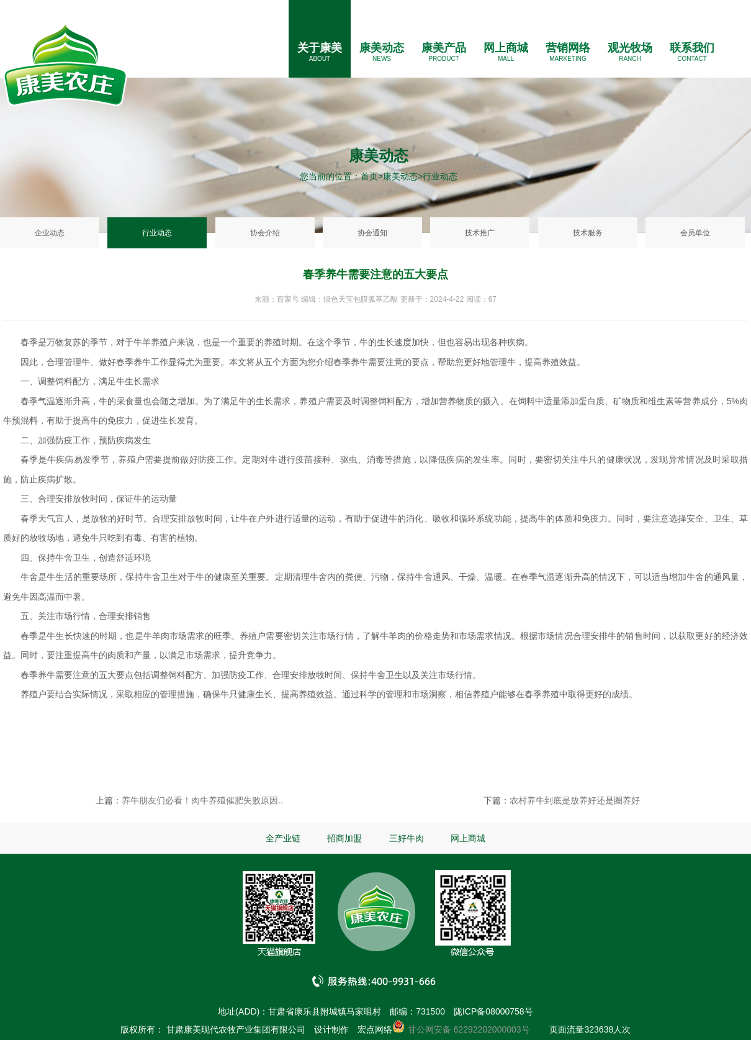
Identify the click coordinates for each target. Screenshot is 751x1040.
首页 (369, 176)
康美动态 (381, 48)
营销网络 (568, 48)
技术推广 (480, 232)
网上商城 (505, 48)
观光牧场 (630, 48)
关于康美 (319, 48)
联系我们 (692, 48)
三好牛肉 (406, 838)
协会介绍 (265, 232)
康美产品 (443, 48)
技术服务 (588, 232)
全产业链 (283, 838)
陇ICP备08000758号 (493, 1011)
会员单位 (695, 232)
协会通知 (372, 232)
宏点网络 (375, 1029)
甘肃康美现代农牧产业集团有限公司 (235, 1029)
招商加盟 (344, 838)
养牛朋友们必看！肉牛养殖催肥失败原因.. (202, 800)
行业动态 (157, 232)
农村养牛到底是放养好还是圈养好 (575, 800)
